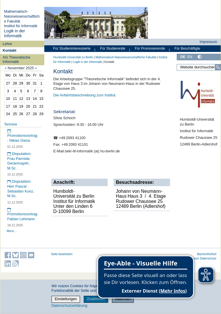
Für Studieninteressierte (71, 48)
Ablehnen (123, 299)
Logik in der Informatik (14, 33)
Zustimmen (96, 299)
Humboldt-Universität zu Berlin (73, 57)
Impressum (208, 42)
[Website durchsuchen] (199, 67)
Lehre (7, 44)
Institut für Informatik (20, 26)
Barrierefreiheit (206, 254)
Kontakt (9, 50)
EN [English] (189, 57)
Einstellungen (66, 299)
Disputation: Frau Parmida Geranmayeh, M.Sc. (19, 161)
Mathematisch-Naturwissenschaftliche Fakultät (22, 16)
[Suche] (218, 67)
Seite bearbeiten (62, 254)
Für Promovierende (150, 48)
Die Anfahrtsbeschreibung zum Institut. (84, 95)
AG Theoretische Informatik (16, 59)
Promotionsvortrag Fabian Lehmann (22, 214)
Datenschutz (208, 258)
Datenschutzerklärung (69, 305)
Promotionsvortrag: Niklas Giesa (22, 136)
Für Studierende (112, 48)
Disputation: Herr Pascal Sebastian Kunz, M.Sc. (20, 188)
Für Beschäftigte (187, 48)
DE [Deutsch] (182, 57)
